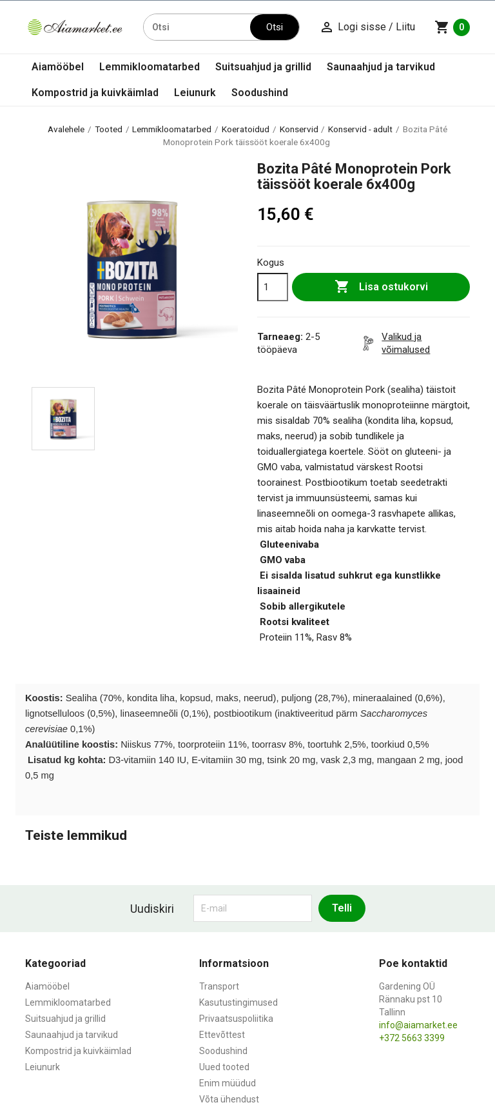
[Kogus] (272, 287)
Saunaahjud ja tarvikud (381, 67)
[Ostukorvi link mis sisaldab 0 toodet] (452, 27)
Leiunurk (195, 92)
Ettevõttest (222, 1035)
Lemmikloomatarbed (149, 67)
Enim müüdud (227, 1083)
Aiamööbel (58, 67)
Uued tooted (224, 1067)
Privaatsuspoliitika (236, 1018)
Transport (219, 986)
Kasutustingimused (238, 1002)
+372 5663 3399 (412, 1038)
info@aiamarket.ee (418, 1025)
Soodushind (259, 92)
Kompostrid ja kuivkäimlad (95, 92)
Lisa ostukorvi (381, 287)
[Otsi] (197, 27)
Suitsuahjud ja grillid (263, 67)
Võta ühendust (229, 1099)
